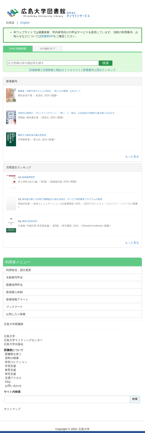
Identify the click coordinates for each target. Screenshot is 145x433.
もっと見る (132, 156)
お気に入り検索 (16, 314)
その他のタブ (47, 48)
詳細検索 (34, 69)
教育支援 (10, 369)
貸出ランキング (106, 69)
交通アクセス (13, 377)
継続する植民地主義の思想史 (32, 135)
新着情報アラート (17, 299)
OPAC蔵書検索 (18, 48)
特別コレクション (16, 362)
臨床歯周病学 (28, 177)
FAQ (7, 381)
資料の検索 (12, 358)
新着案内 (88, 69)
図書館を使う (13, 354)
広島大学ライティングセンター (23, 340)
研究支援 (10, 373)
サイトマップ (12, 409)
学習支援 (10, 365)
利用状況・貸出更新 (18, 270)
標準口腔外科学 (29, 221)
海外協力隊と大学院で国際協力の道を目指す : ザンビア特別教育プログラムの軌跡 (62, 199)
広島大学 (9, 336)
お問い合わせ (13, 385)
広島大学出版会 (13, 344)
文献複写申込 (14, 277)
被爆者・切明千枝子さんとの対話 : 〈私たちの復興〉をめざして (49, 91)
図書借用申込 (14, 284)
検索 (105, 63)
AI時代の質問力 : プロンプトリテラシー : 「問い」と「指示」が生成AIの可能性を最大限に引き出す (66, 113)
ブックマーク (14, 306)
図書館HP (47, 36)
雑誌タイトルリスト (68, 69)
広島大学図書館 (13, 324)
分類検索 (48, 69)
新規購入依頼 (14, 292)
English (25, 22)
